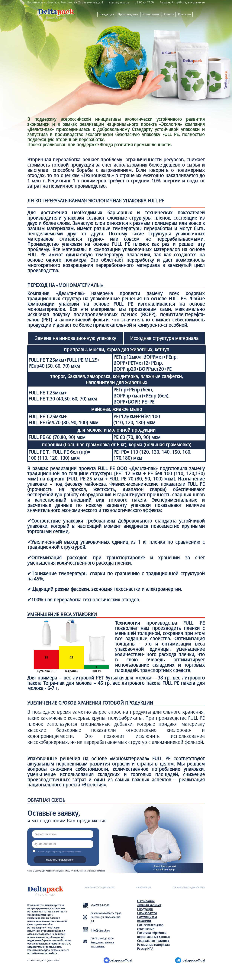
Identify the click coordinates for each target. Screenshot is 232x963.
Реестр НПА (145, 948)
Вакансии (144, 921)
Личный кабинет (149, 905)
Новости (168, 14)
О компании (150, 14)
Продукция (106, 14)
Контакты (185, 14)
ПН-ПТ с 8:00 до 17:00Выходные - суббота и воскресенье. (102, 942)
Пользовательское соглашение (150, 927)
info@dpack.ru (100, 930)
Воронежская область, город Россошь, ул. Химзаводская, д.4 (106, 916)
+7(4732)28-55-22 (100, 904)
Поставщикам (147, 917)
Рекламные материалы (153, 944)
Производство (128, 14)
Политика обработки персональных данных (153, 934)
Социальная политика (153, 940)
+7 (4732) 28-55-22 (119, 2)
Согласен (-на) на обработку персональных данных (59, 851)
